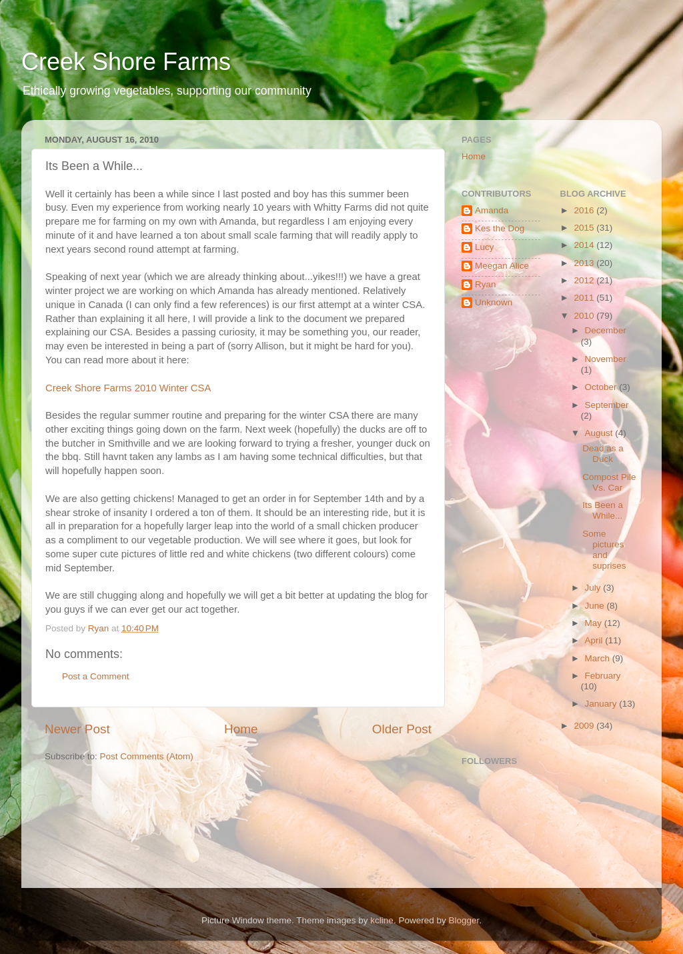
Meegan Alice (502, 266)
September (607, 405)
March (598, 658)
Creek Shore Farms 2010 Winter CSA (128, 388)
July (594, 588)
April (595, 640)
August (600, 433)
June (596, 606)
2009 (585, 726)
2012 (585, 280)
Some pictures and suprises (604, 550)
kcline (382, 920)
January (602, 704)
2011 (585, 298)
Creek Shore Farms (126, 61)
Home (240, 729)
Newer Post (77, 729)
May (594, 623)
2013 (585, 263)
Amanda (491, 210)
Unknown (493, 302)
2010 (585, 316)
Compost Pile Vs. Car (609, 482)
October (602, 387)
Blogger (463, 920)
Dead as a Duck (603, 453)
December (605, 330)
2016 (585, 210)
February (603, 676)
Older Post (402, 729)
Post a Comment (95, 676)
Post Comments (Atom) (146, 756)
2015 (585, 228)
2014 (585, 245)
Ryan (485, 284)
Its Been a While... (602, 510)
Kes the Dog (499, 228)
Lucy (484, 247)
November (605, 359)
